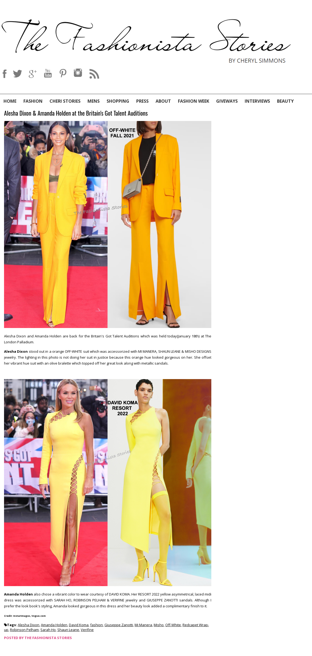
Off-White (173, 624)
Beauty (285, 101)
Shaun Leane (68, 629)
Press (142, 101)
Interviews (257, 101)
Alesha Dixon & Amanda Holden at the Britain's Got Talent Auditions (76, 113)
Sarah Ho (48, 629)
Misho (159, 624)
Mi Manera (143, 624)
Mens (93, 101)
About (163, 101)
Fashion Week (193, 101)
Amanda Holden (54, 624)
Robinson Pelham (24, 629)
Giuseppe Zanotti (118, 624)
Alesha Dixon (28, 624)
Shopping (118, 101)
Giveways (227, 101)
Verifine (87, 629)
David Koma (79, 624)
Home (9, 101)
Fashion (33, 101)
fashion (96, 624)
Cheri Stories (65, 101)
